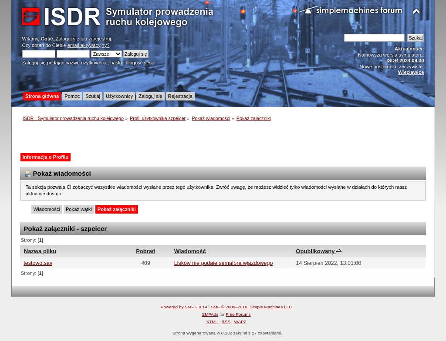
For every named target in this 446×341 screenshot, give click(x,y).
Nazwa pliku (40, 251)
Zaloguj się (67, 38)
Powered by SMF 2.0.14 (184, 306)
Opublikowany (318, 251)
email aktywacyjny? (89, 45)
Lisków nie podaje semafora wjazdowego (223, 263)
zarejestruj (99, 38)
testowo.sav (38, 263)
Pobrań (145, 251)
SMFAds (210, 314)
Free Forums (238, 314)
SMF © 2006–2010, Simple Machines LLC (251, 306)
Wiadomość (190, 251)
